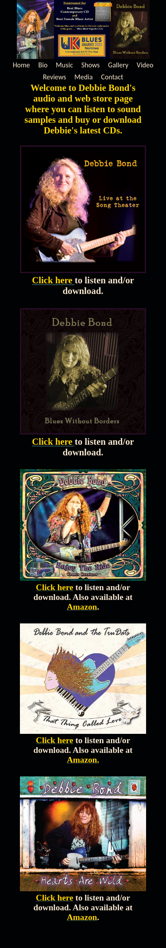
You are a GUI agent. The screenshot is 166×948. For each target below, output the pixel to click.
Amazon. (83, 759)
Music (64, 65)
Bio (43, 65)
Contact (112, 77)
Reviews (54, 77)
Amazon (82, 606)
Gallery (118, 65)
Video (145, 65)
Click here (53, 280)
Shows (90, 65)
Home (21, 65)
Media (83, 77)
